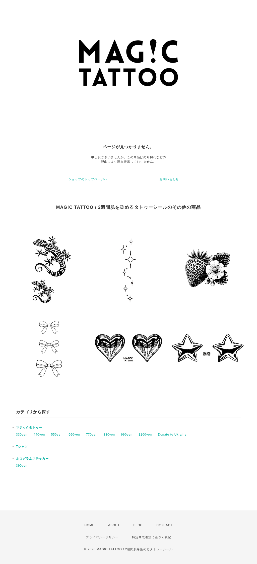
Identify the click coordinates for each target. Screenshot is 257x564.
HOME (90, 525)
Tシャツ (22, 446)
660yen (74, 434)
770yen (91, 434)
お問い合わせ (169, 179)
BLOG (138, 525)
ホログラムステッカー (32, 458)
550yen (56, 434)
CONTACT (164, 525)
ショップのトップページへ (87, 179)
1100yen (145, 434)
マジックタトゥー (29, 427)
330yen (21, 434)
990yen (126, 434)
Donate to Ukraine (172, 434)
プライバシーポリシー (102, 537)
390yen (21, 465)
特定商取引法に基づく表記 (151, 537)
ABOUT (114, 525)
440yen (39, 434)
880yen (109, 434)
